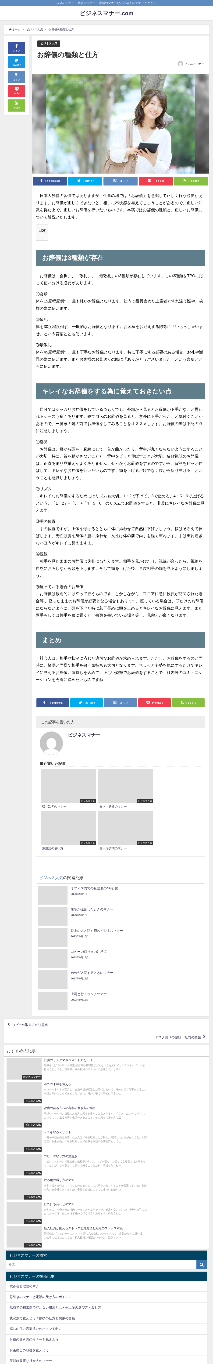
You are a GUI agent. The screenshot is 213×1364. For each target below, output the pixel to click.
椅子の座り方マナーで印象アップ (34, 1169)
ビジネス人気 (49, 43)
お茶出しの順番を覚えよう (29, 1148)
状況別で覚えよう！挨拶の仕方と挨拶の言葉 (42, 1116)
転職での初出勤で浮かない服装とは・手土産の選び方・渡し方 (55, 1105)
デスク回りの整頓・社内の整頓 (174, 922)
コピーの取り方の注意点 (33, 909)
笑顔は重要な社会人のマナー (31, 1158)
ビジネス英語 (19, 1224)
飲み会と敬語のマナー (26, 1084)
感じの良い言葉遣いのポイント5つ (35, 1126)
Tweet (16, 61)
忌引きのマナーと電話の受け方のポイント (41, 1094)
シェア (16, 47)
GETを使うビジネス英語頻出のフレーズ (39, 1180)
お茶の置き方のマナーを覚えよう (34, 1137)
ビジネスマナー (194, 63)
